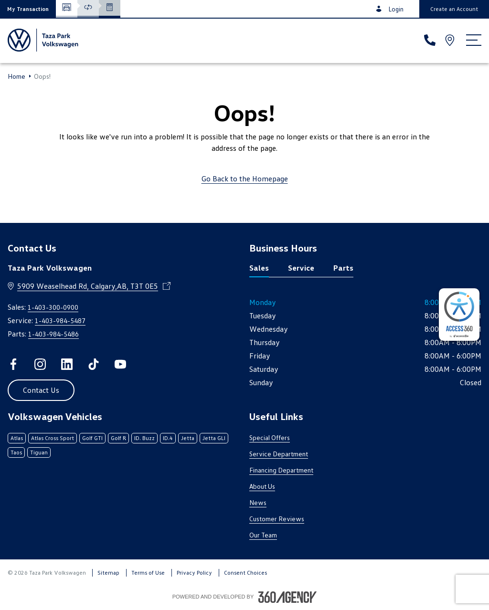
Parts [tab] (343, 268)
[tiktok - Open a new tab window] (93, 364)
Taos (16, 452)
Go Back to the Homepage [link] (245, 178)
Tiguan (39, 452)
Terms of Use (148, 572)
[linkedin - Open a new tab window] (67, 364)
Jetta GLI (213, 438)
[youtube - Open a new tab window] (120, 364)
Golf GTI (92, 438)
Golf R (118, 438)
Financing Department (281, 470)
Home (16, 76)
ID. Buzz (144, 438)
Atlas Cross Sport (52, 438)
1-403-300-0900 (53, 307)
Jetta (187, 438)
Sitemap (108, 572)
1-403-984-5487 (60, 320)
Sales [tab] (259, 268)
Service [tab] (301, 268)
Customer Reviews (276, 519)
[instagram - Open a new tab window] (40, 364)
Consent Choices (245, 572)
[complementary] (459, 314)
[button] (28, 9)
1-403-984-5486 (53, 334)
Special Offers (269, 437)
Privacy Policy (194, 572)
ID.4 (168, 438)
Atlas (17, 438)
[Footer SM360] (287, 597)
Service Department (278, 454)
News (257, 502)
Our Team (263, 535)
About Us (262, 486)
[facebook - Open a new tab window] (13, 364)
